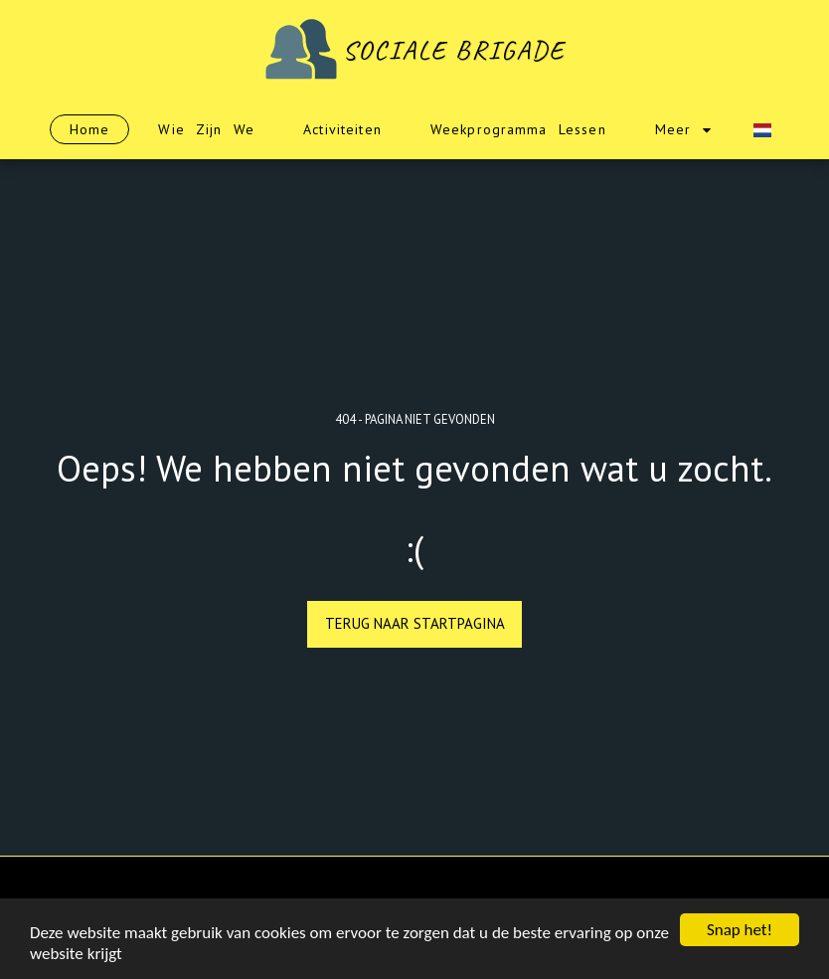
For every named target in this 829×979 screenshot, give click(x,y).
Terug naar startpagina (415, 623)
